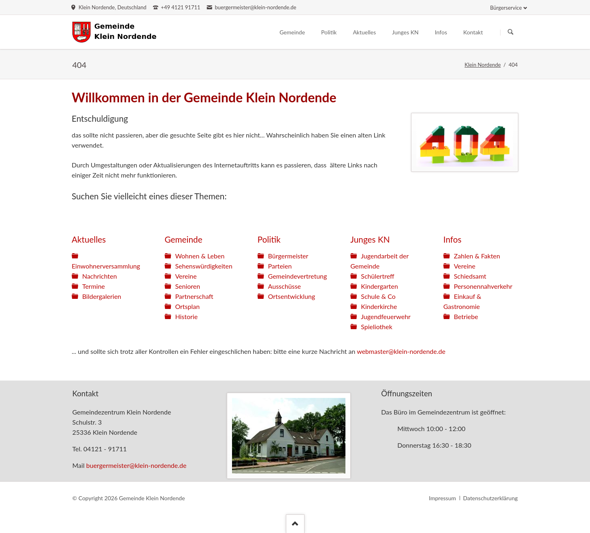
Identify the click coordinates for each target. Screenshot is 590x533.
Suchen (511, 32)
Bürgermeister (288, 256)
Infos (452, 239)
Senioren (187, 286)
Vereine (185, 276)
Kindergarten (379, 286)
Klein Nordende (482, 64)
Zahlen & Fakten (477, 256)
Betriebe (466, 316)
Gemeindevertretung (297, 276)
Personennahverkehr (483, 286)
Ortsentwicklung (291, 296)
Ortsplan (187, 306)
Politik (269, 239)
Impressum (442, 498)
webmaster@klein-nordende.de (401, 351)
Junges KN (370, 239)
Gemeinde (183, 239)
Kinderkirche (379, 306)
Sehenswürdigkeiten (203, 266)
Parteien (280, 266)
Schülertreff (377, 276)
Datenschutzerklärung (490, 498)
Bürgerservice (506, 7)
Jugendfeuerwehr (386, 316)
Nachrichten (99, 276)
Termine (93, 286)
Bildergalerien (101, 296)
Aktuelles (89, 239)
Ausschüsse (284, 286)
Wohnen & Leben (199, 256)
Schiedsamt (470, 276)
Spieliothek (376, 326)
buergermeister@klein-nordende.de (136, 465)
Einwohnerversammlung (106, 266)
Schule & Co (378, 296)
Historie (186, 316)
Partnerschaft (194, 296)
